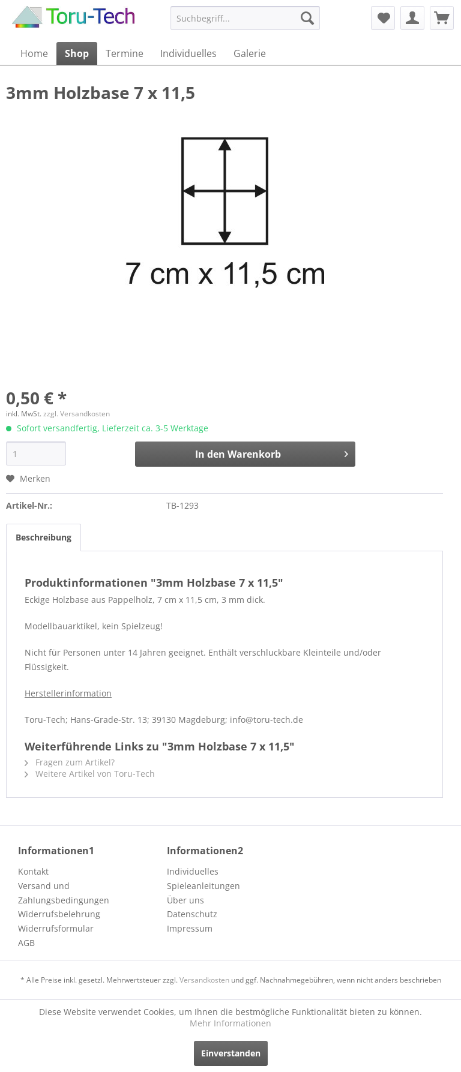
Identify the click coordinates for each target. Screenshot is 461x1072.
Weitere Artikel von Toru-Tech (90, 773)
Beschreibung (43, 537)
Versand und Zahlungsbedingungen (63, 893)
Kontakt (33, 871)
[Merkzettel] (383, 18)
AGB (26, 942)
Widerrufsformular (56, 928)
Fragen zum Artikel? (70, 762)
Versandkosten (204, 980)
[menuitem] (245, 18)
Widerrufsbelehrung (59, 914)
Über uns (185, 900)
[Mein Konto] (412, 18)
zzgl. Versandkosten (76, 414)
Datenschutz (192, 914)
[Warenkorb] (442, 18)
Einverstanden (231, 1053)
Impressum (189, 928)
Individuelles (192, 871)
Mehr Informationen (230, 1023)
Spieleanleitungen (203, 885)
